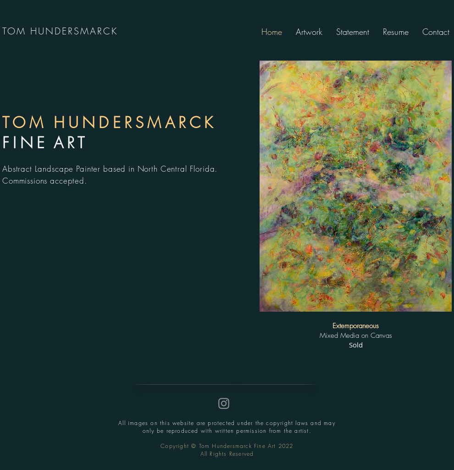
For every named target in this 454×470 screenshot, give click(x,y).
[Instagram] (223, 403)
